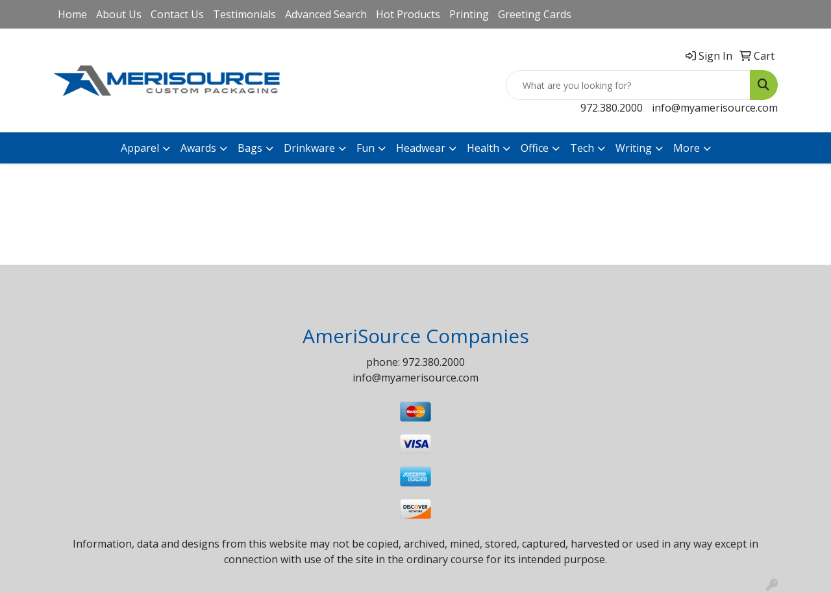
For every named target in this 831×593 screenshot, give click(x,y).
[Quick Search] (628, 85)
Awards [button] (198, 148)
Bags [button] (250, 148)
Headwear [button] (420, 148)
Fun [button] (365, 148)
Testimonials (244, 14)
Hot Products (408, 14)
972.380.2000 (611, 108)
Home (72, 14)
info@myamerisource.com (715, 108)
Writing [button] (633, 148)
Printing (469, 14)
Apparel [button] (140, 148)
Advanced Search (326, 14)
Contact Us (177, 14)
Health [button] (483, 148)
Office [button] (535, 148)
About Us (119, 14)
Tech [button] (582, 148)
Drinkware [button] (309, 148)
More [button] (686, 148)
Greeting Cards (534, 14)
